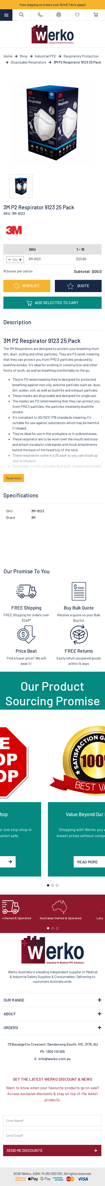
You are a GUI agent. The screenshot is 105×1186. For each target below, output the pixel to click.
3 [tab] (58, 886)
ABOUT (10, 1013)
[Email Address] (52, 1135)
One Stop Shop (52, 814)
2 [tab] (53, 886)
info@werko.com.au (54, 1058)
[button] (26, 286)
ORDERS (11, 1027)
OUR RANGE (14, 999)
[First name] (52, 1120)
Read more (13, 478)
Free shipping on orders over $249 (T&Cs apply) (53, 5)
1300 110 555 (55, 1051)
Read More (52, 861)
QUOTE (78, 286)
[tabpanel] (52, 799)
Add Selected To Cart (52, 303)
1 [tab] (49, 886)
